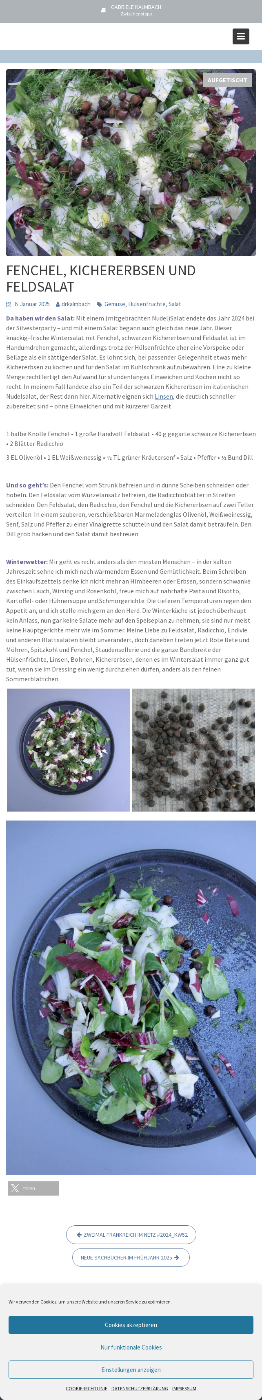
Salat (175, 304)
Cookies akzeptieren (131, 1325)
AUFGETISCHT (227, 80)
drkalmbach (76, 304)
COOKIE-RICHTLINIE (86, 1388)
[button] (33, 1188)
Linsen (164, 396)
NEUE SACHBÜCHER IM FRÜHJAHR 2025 (126, 1257)
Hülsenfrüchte (147, 304)
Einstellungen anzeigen (131, 1370)
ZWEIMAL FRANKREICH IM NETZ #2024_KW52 (136, 1234)
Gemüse (114, 304)
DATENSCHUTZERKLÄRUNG (139, 1388)
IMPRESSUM (184, 1388)
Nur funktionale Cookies (131, 1347)
